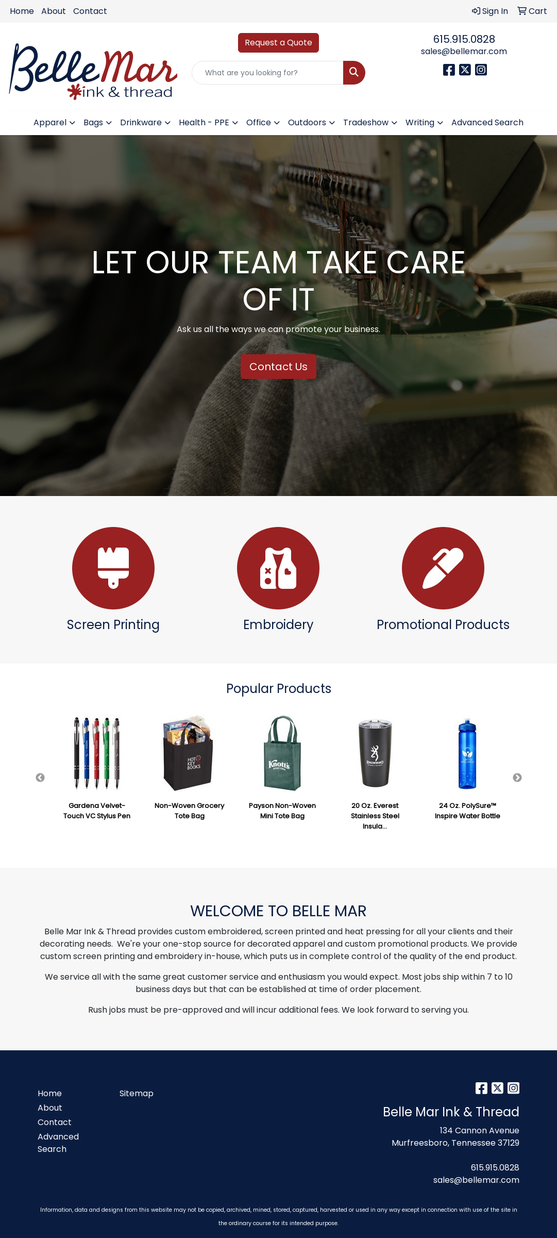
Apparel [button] (49, 122)
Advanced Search (487, 122)
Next (517, 778)
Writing (420, 122)
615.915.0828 (464, 39)
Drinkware (141, 122)
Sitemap (137, 1093)
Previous (40, 778)
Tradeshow (366, 122)
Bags (93, 122)
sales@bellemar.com (464, 51)
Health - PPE (204, 122)
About (53, 11)
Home (22, 11)
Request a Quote (278, 42)
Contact (90, 11)
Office (258, 122)
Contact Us (278, 366)
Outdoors (307, 122)
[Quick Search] (267, 73)
